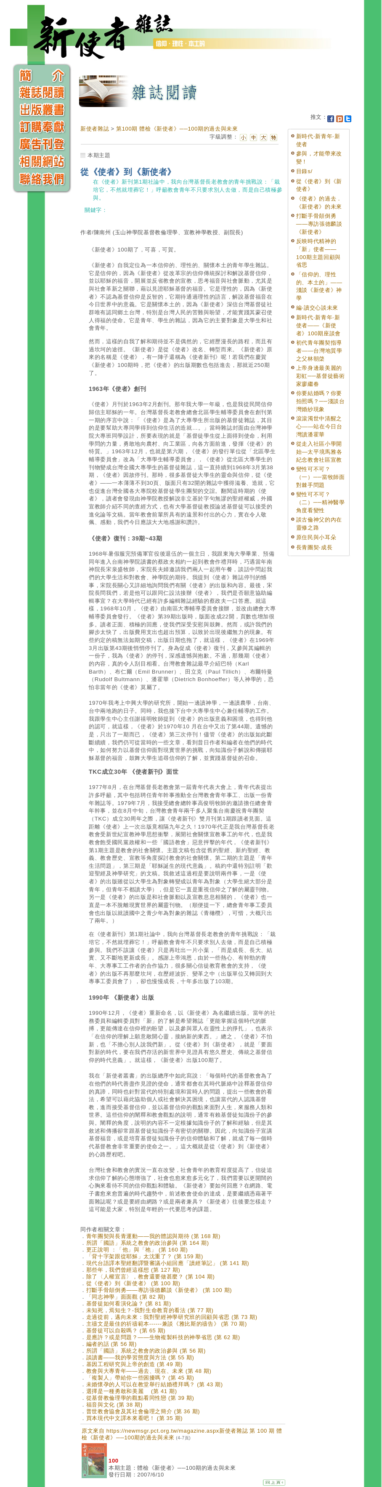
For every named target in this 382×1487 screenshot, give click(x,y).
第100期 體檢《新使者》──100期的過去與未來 (177, 129)
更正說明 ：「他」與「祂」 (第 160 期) (137, 1249)
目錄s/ (304, 171)
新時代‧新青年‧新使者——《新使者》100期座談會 (318, 325)
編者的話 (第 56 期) (111, 1344)
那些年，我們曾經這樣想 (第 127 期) (133, 1270)
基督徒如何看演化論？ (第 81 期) (128, 1303)
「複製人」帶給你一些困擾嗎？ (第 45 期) (140, 1378)
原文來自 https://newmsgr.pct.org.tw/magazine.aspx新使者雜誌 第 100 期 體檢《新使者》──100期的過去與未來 (182, 1434)
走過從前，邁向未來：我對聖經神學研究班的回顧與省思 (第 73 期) (171, 1317)
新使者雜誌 (94, 129)
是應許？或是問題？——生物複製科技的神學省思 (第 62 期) (163, 1337)
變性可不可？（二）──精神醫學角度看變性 (320, 502)
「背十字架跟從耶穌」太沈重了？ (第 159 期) (144, 1256)
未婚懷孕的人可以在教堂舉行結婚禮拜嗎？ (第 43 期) (154, 1384)
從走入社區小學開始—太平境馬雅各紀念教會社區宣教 (319, 452)
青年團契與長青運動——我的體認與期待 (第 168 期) (153, 1236)
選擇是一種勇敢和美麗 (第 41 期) (131, 1391)
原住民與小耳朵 (316, 537)
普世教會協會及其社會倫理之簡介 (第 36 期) (143, 1411)
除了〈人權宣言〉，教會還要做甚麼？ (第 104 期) (150, 1276)
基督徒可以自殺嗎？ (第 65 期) (126, 1330)
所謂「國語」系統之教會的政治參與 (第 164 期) (147, 1243)
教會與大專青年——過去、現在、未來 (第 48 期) (149, 1371)
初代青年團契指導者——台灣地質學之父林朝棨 (319, 350)
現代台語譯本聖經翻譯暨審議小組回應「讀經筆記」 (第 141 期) (167, 1263)
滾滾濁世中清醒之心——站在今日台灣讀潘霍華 (319, 426)
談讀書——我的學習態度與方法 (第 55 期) (140, 1357)
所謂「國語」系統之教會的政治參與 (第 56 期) (146, 1351)
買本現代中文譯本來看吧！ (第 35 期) (134, 1418)
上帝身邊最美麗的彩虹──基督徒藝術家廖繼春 (320, 376)
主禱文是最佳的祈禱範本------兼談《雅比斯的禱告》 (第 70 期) (166, 1324)
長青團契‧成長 (314, 547)
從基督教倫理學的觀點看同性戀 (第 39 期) (140, 1398)
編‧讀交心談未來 (317, 308)
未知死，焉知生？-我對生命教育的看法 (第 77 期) (150, 1310)
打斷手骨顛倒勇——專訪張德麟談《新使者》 (319, 224)
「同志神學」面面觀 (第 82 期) (126, 1297)
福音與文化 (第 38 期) (114, 1404)
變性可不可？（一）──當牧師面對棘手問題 (320, 477)
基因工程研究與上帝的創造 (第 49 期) (134, 1364)
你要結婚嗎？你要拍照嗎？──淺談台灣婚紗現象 (320, 401)
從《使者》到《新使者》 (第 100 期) (133, 1283)
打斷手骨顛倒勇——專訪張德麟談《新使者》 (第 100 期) (159, 1290)
